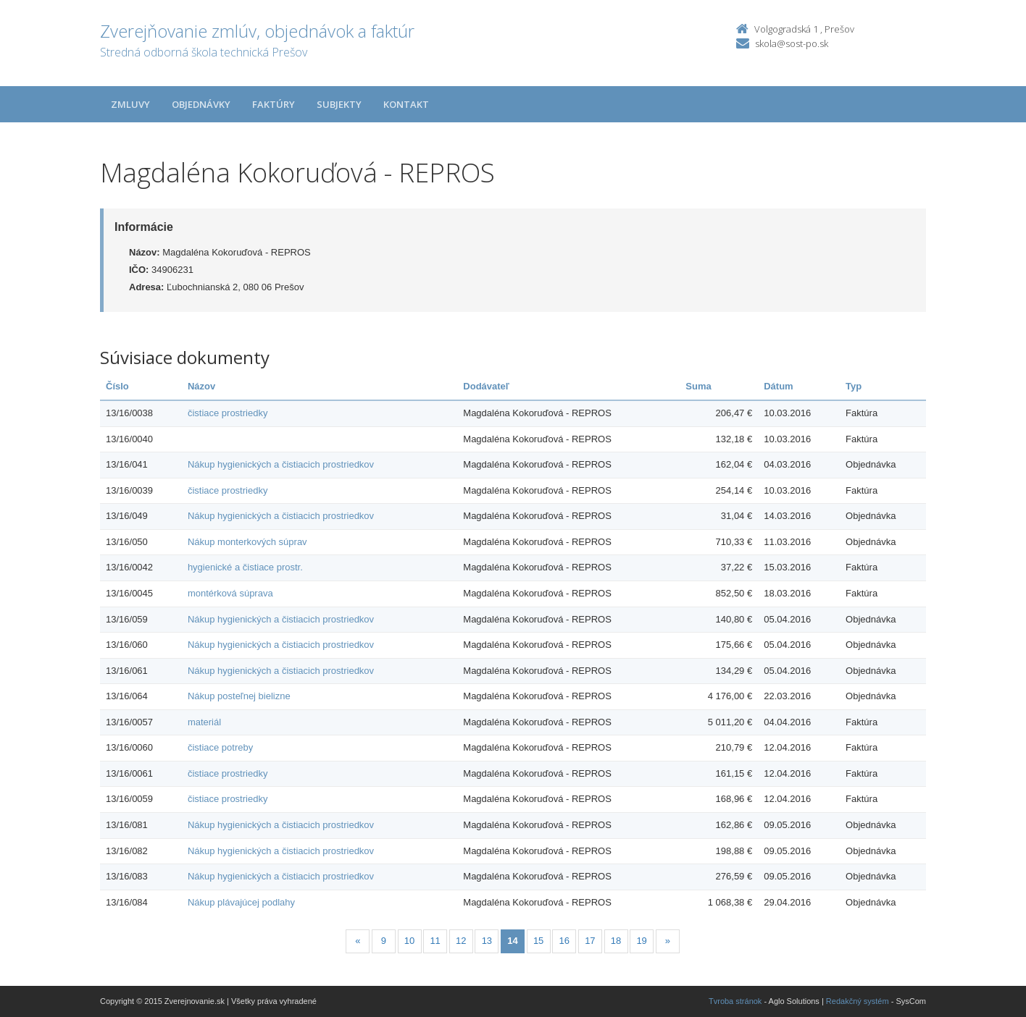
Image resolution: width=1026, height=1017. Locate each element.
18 (616, 940)
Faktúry (273, 104)
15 (538, 940)
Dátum (778, 386)
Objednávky (201, 104)
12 (461, 940)
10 (409, 940)
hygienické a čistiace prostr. (245, 567)
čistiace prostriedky (228, 413)
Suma (698, 386)
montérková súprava (230, 593)
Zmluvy (130, 104)
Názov (201, 386)
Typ (854, 386)
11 (435, 940)
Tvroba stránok (735, 1001)
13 (487, 940)
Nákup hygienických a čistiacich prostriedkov (281, 464)
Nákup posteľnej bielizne (239, 696)
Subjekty (339, 104)
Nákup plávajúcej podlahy (241, 902)
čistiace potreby (220, 747)
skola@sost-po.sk (791, 43)
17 (590, 940)
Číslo (117, 386)
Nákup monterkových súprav (247, 541)
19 (641, 940)
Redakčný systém (857, 1001)
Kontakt (406, 104)
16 (564, 940)
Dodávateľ (486, 386)
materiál (204, 722)
